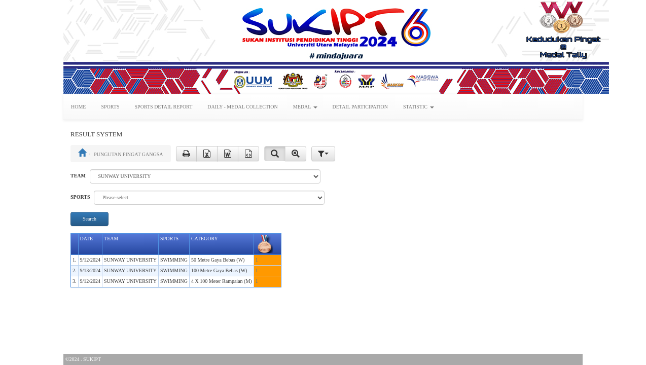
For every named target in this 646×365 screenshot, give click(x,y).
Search (89, 219)
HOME (78, 107)
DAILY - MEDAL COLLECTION (242, 107)
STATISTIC (418, 107)
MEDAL (305, 107)
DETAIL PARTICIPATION (360, 107)
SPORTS (110, 107)
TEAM (78, 175)
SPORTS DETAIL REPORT (164, 107)
